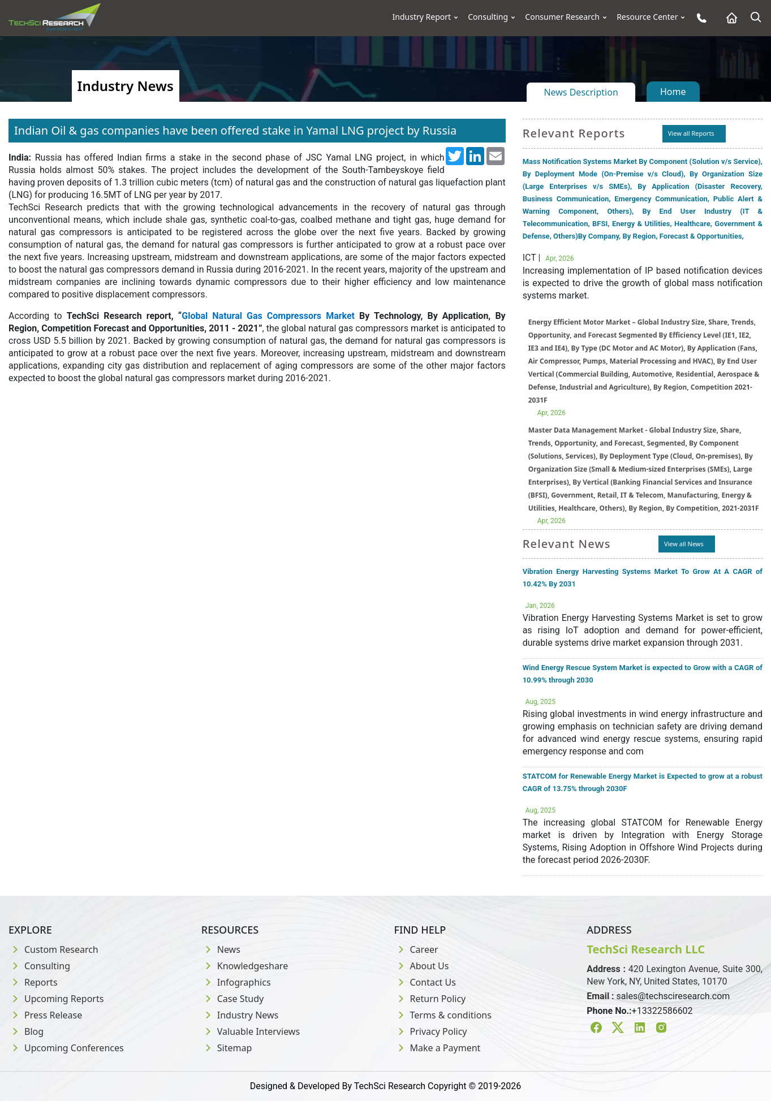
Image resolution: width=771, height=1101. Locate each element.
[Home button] (729, 17)
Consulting (488, 17)
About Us (421, 966)
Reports (33, 982)
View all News (684, 543)
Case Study (232, 998)
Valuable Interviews (250, 1031)
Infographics (236, 982)
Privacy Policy (430, 1031)
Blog (26, 1031)
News (220, 949)
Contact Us (425, 982)
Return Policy (430, 998)
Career (416, 949)
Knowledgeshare (244, 966)
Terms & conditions (443, 1015)
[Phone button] (699, 17)
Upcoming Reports (56, 998)
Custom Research (53, 949)
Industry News (240, 1015)
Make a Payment (437, 1048)
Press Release (45, 1015)
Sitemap (226, 1048)
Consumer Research (562, 17)
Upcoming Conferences (66, 1048)
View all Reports (691, 133)
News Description (581, 92)
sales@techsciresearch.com (673, 996)
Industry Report (422, 17)
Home (673, 91)
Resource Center (647, 17)
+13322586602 (662, 1010)
